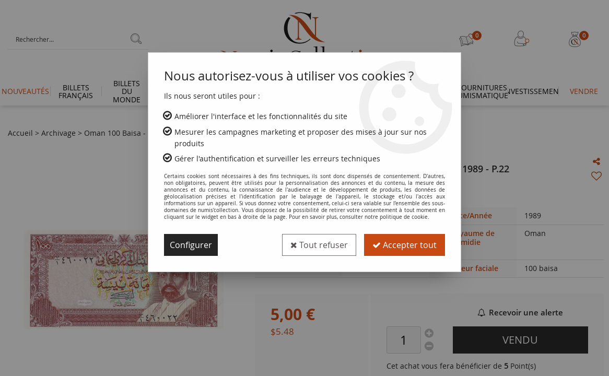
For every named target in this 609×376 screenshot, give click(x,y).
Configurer (191, 245)
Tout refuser (319, 245)
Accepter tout (404, 245)
